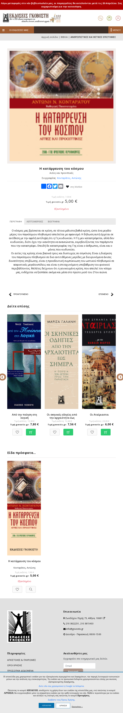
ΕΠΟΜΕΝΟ (103, 294)
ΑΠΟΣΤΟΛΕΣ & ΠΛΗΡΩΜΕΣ (21, 659)
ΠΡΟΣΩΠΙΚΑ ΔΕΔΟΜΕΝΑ (20, 670)
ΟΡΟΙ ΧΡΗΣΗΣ (14, 665)
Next (118, 374)
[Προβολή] (30, 587)
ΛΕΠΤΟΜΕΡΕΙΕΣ (35, 221)
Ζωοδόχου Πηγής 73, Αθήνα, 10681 (85, 618)
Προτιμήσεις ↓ (77, 707)
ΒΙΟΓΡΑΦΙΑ (54, 221)
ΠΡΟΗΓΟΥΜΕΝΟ (20, 294)
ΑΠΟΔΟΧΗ (46, 705)
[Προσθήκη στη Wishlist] (17, 430)
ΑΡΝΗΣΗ (63, 705)
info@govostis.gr (74, 628)
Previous (4, 374)
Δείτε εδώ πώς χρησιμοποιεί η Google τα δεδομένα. (61, 686)
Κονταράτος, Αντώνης (69, 177)
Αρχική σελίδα (49, 36)
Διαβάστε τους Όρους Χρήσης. (61, 700)
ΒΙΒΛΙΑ (64, 36)
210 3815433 (86, 623)
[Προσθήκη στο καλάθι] (30, 430)
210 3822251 (72, 623)
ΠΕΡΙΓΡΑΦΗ (16, 221)
